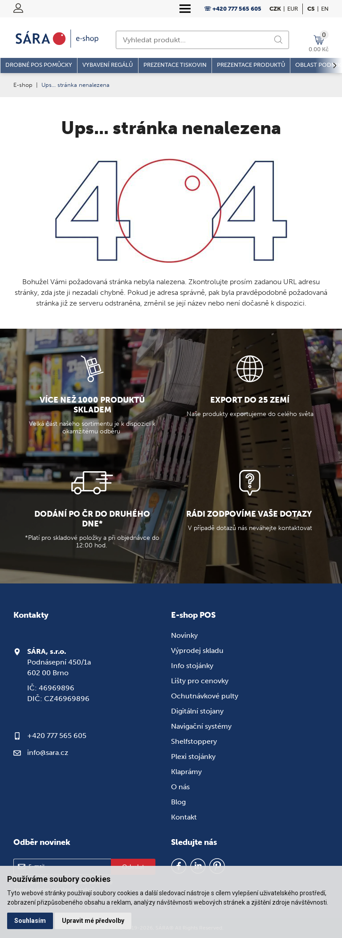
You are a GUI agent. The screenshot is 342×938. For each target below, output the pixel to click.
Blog (178, 802)
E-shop (23, 85)
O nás (180, 787)
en (325, 8)
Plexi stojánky (193, 756)
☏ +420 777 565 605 (232, 8)
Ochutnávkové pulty (204, 696)
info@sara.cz (47, 752)
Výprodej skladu (197, 650)
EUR (292, 8)
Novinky (184, 635)
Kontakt (184, 817)
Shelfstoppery (194, 741)
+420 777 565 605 (56, 735)
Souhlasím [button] (30, 920)
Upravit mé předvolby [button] (93, 920)
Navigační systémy (201, 726)
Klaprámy (186, 771)
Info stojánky (192, 665)
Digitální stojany (197, 711)
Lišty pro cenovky (199, 681)
